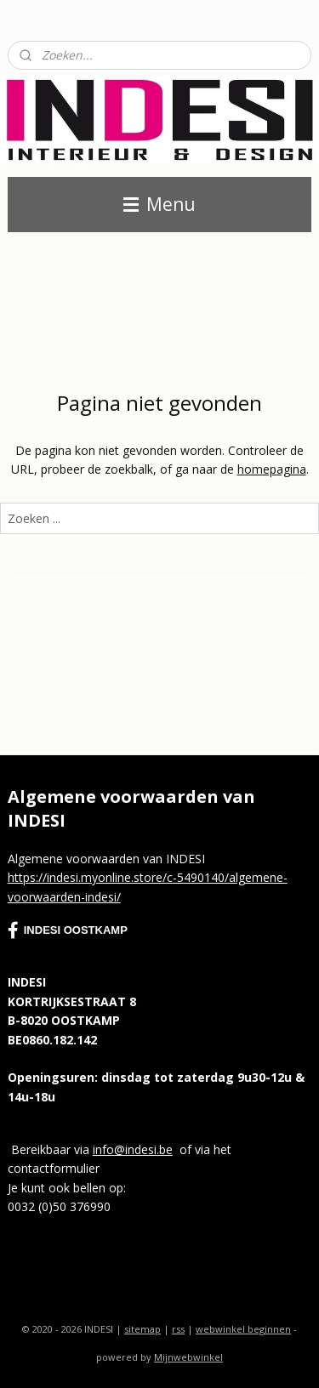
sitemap (142, 1329)
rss (178, 1329)
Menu (159, 204)
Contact (29, 17)
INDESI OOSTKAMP (68, 930)
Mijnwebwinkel (188, 1357)
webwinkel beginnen (243, 1329)
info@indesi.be (133, 1149)
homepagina (271, 469)
